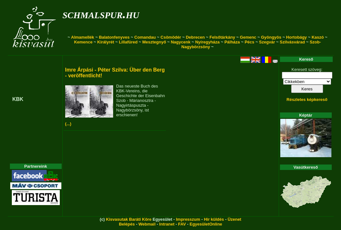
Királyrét (105, 42)
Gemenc (248, 37)
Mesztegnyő (154, 42)
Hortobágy (296, 37)
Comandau (145, 37)
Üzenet (234, 219)
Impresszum (188, 219)
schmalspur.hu (101, 14)
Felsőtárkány (222, 37)
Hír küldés (214, 219)
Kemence (83, 42)
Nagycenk (180, 42)
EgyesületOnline (206, 224)
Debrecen (195, 37)
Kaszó (318, 37)
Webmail (146, 224)
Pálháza (232, 42)
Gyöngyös (271, 37)
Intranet (166, 224)
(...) (68, 123)
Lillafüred (128, 42)
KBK (18, 99)
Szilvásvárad (292, 42)
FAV (182, 224)
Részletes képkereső (307, 99)
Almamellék (82, 37)
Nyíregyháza (207, 42)
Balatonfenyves (114, 37)
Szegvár (267, 42)
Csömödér (170, 37)
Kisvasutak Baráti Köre (128, 219)
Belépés (127, 224)
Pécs (249, 42)
